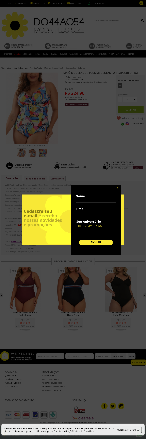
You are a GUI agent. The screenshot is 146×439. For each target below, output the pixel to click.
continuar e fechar (128, 430)
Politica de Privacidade (83, 431)
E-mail (80, 209)
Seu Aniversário (88, 222)
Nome (80, 196)
